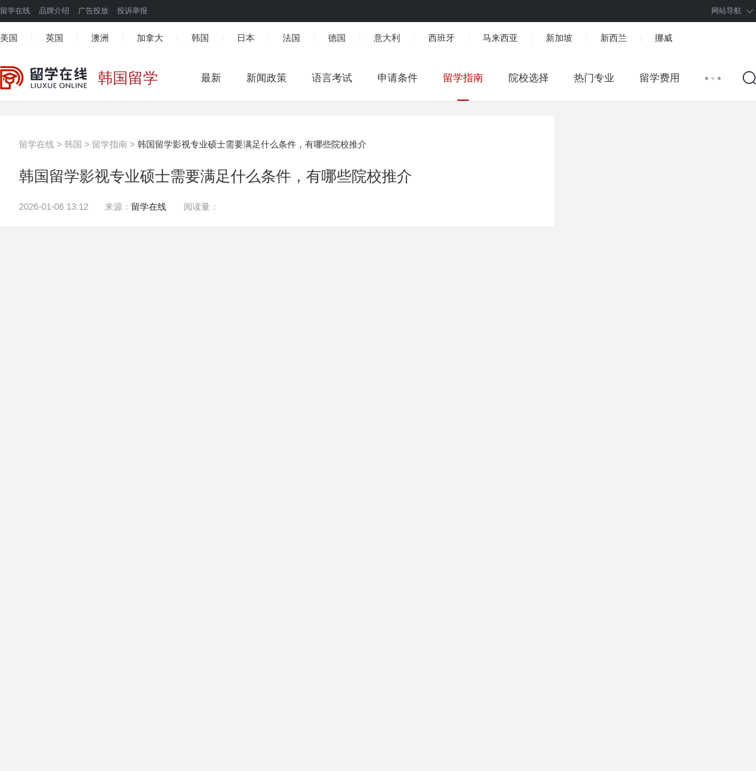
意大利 (387, 38)
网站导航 (726, 10)
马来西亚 (500, 38)
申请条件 (397, 77)
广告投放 (93, 10)
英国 (54, 38)
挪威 (663, 38)
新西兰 (613, 38)
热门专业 (594, 77)
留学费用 (659, 77)
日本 (246, 38)
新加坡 (559, 38)
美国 (9, 38)
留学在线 (15, 10)
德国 (337, 38)
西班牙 (441, 38)
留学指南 (463, 77)
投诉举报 (132, 10)
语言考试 (332, 77)
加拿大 (150, 38)
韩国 (200, 38)
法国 (291, 38)
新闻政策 (266, 77)
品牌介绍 (54, 10)
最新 (211, 77)
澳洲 (100, 38)
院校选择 (528, 77)
